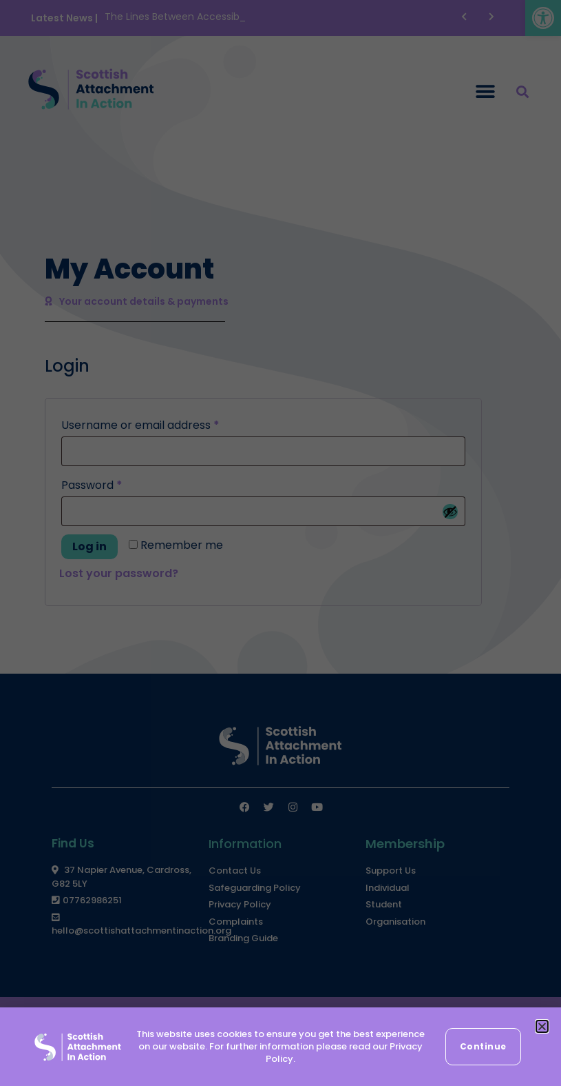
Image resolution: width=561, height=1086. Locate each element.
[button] (542, 1026)
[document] (280, 543)
